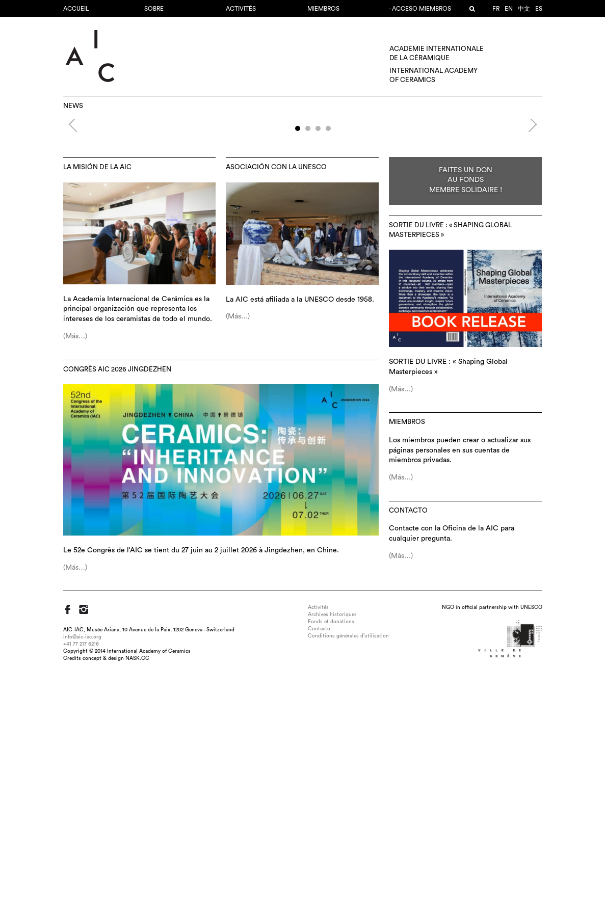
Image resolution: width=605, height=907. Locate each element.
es (538, 9)
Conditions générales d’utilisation (348, 865)
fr (495, 9)
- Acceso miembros (420, 9)
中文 (524, 9)
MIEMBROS (323, 9)
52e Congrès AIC (303, 193)
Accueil (76, 9)
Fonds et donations (331, 850)
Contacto (408, 739)
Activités (241, 9)
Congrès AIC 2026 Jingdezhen (117, 598)
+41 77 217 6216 (81, 873)
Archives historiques (332, 843)
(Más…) (75, 565)
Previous (76, 243)
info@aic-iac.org (82, 866)
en (509, 9)
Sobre (154, 9)
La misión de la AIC (97, 396)
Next (526, 243)
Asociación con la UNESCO (276, 396)
